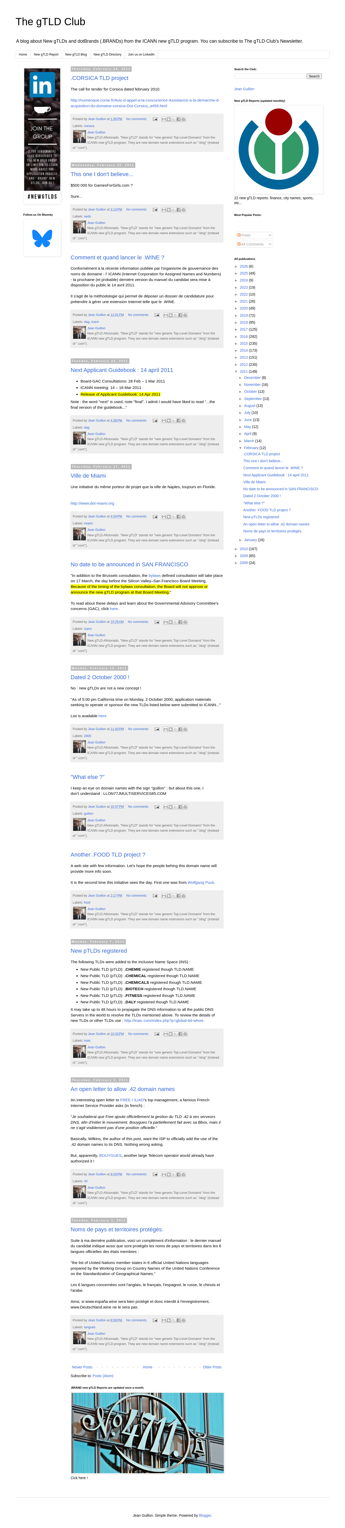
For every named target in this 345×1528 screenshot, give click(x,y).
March (249, 441)
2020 (244, 308)
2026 (244, 266)
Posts (244, 235)
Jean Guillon (244, 89)
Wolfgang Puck (201, 882)
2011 (244, 371)
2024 (244, 280)
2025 (244, 273)
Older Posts (212, 1367)
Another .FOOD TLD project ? (108, 854)
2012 (244, 364)
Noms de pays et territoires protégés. (117, 1229)
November (253, 385)
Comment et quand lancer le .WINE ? (117, 257)
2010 (244, 549)
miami (88, 523)
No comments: (137, 119)
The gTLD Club (50, 21)
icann (95, 322)
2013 (244, 357)
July (248, 413)
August (250, 406)
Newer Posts (82, 1367)
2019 (244, 315)
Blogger (205, 1515)
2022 (244, 294)
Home (23, 54)
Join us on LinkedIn (141, 54)
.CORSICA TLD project (100, 78)
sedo (87, 216)
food (87, 902)
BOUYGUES (110, 1155)
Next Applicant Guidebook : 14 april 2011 (122, 370)
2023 (244, 287)
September (253, 399)
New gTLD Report (46, 54)
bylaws (155, 575)
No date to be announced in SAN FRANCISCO (129, 564)
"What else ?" (88, 777)
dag (87, 322)
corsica (89, 126)
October (251, 391)
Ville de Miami (88, 475)
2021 (244, 301)
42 (86, 1181)
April (248, 434)
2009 (244, 556)
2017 (244, 329)
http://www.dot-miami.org (92, 503)
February (252, 448)
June (248, 420)
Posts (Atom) (103, 1376)
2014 (244, 350)
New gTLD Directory (107, 54)
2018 (244, 322)
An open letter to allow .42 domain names (123, 1089)
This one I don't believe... (102, 174)
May (248, 427)
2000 (87, 736)
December (253, 378)
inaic (87, 1040)
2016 (244, 336)
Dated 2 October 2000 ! (100, 677)
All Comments (250, 244)
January (251, 540)
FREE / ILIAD (132, 1100)
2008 (244, 563)
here (114, 608)
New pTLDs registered (99, 951)
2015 (244, 343)
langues (89, 1327)
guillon (88, 813)
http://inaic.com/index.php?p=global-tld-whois (163, 1020)
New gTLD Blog (76, 54)
